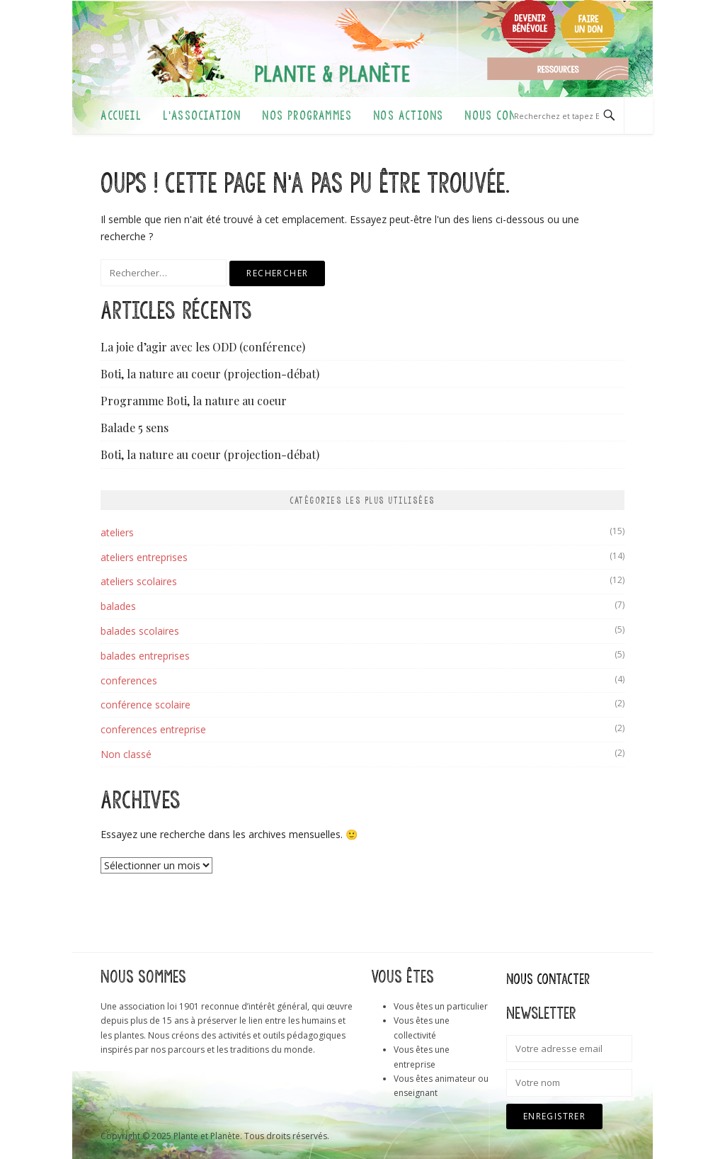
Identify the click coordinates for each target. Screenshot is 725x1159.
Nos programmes (307, 115)
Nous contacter (508, 115)
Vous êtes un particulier (441, 1006)
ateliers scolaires (139, 581)
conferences (129, 680)
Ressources (558, 69)
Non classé (126, 754)
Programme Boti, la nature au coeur (194, 400)
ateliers (117, 532)
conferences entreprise (153, 729)
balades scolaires (140, 631)
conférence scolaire (145, 704)
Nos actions (408, 115)
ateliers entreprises (144, 557)
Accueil (121, 115)
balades (118, 606)
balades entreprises (145, 655)
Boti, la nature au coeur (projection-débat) (210, 373)
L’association (202, 115)
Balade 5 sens (135, 427)
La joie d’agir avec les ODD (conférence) (203, 346)
